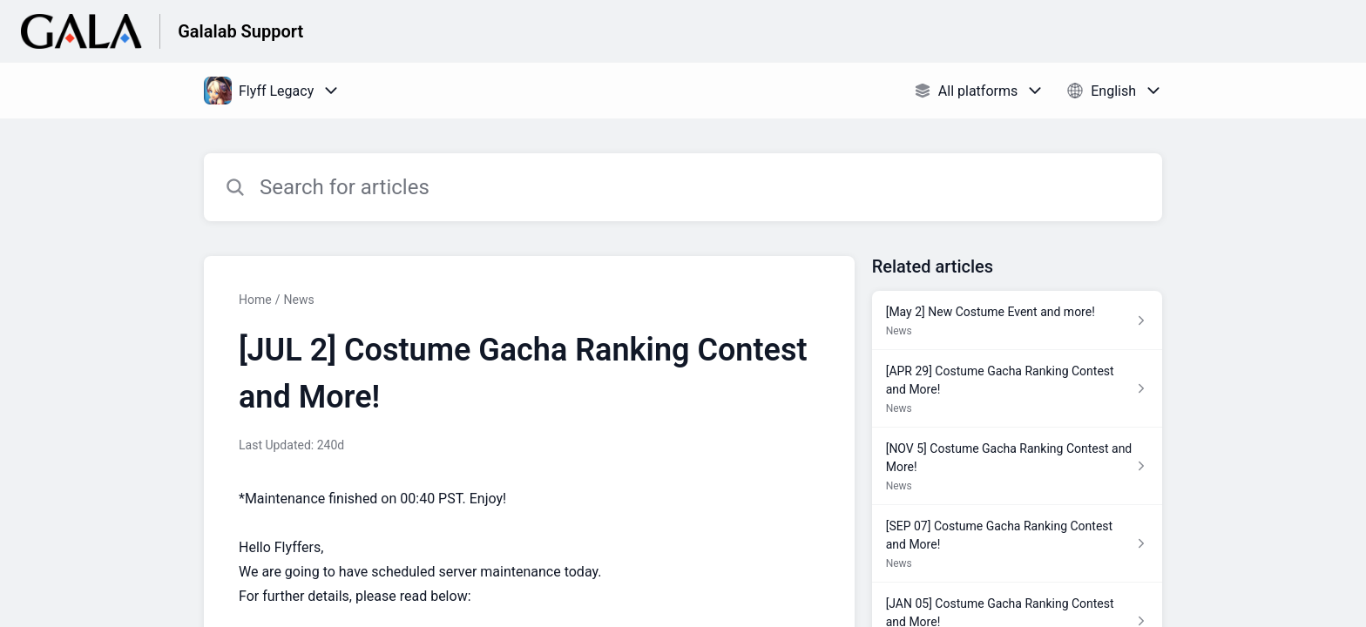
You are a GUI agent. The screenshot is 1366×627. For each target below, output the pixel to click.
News (298, 300)
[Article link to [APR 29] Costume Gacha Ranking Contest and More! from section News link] (1017, 389)
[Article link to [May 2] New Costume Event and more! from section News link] (1017, 320)
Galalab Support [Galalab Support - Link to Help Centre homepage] (240, 31)
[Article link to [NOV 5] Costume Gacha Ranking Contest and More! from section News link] (1017, 466)
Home (255, 300)
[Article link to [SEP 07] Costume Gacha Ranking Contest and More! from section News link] (1017, 544)
